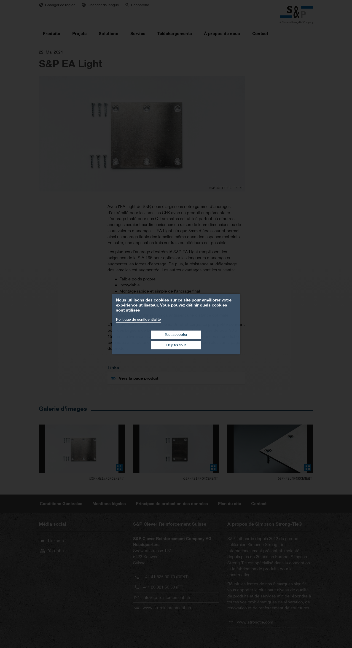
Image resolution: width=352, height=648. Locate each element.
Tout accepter (176, 334)
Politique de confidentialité (138, 319)
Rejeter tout (176, 345)
